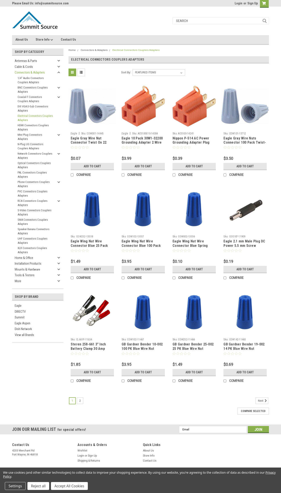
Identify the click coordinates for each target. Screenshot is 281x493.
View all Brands (24, 335)
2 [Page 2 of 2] (80, 400)
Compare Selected (253, 411)
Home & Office (24, 258)
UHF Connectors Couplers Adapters (32, 241)
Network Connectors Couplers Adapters (35, 156)
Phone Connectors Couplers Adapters (34, 184)
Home (72, 50)
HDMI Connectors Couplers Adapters (33, 127)
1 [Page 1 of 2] (72, 400)
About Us (21, 40)
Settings (15, 486)
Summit (20, 317)
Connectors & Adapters (30, 72)
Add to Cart (92, 166)
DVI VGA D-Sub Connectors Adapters (33, 108)
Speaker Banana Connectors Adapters (33, 231)
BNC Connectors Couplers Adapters (33, 90)
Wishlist (82, 450)
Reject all (38, 486)
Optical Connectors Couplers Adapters (34, 165)
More (18, 281)
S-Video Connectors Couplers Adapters (34, 212)
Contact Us (68, 40)
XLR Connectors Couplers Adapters (32, 250)
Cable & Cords (24, 67)
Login (238, 3)
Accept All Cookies (69, 486)
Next (263, 401)
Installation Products (28, 263)
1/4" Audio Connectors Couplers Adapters (31, 80)
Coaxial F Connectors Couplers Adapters (30, 99)
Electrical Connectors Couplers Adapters (35, 118)
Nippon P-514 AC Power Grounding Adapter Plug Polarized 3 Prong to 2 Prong (191, 144)
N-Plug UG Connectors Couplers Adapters (30, 146)
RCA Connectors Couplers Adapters (32, 203)
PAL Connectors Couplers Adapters (32, 175)
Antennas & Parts (26, 61)
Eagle (18, 306)
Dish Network (23, 329)
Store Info (44, 40)
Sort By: (126, 72)
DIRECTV (20, 312)
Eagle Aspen (22, 323)
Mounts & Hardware (27, 269)
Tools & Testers (24, 275)
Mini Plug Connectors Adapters (30, 137)
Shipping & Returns (88, 460)
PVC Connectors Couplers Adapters (32, 193)
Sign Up (252, 3)
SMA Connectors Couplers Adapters (33, 222)
